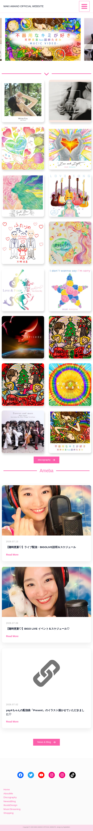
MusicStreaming (11, 809)
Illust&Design (10, 805)
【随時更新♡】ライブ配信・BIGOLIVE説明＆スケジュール (41, 547)
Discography (10, 797)
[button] (42, 60)
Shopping (8, 813)
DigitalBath (66, 827)
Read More (12, 554)
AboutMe (8, 793)
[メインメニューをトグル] (84, 6)
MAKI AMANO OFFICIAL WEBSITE (23, 6)
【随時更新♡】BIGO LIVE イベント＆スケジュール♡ (37, 628)
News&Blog (9, 801)
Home (6, 789)
